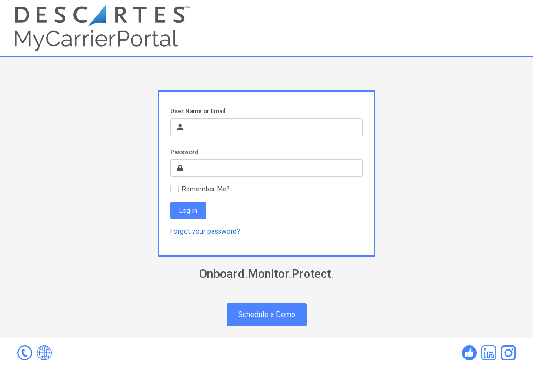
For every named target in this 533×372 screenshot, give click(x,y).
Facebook (469, 352)
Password (184, 152)
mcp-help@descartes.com (24, 352)
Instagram (508, 352)
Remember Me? (206, 189)
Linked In (488, 352)
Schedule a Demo (266, 314)
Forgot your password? (205, 231)
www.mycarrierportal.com (44, 352)
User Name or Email (197, 111)
